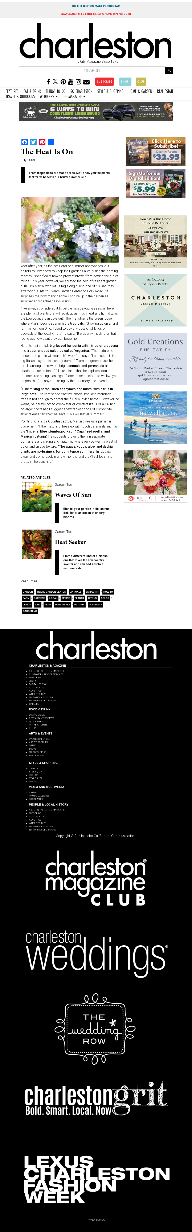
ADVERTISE (35, 690)
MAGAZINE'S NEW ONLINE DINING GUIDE (96, 14)
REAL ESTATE (165, 90)
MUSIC (32, 745)
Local (53, 598)
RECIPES (33, 728)
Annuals (76, 592)
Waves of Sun (73, 494)
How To (108, 592)
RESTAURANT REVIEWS (41, 718)
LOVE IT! (33, 781)
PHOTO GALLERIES (39, 795)
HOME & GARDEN (140, 90)
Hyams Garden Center (51, 592)
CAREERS (34, 704)
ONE (37, 604)
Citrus (92, 598)
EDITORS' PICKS (37, 752)
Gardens (39, 598)
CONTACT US (36, 687)
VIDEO (32, 792)
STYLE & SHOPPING (110, 90)
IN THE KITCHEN (38, 724)
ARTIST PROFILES (38, 742)
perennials (62, 604)
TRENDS (33, 768)
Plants (79, 598)
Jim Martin (92, 592)
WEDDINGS (48, 95)
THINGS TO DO (55, 90)
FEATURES (12, 90)
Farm (26, 598)
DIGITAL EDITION (38, 684)
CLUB (141, 81)
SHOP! (125, 81)
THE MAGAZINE (73, 95)
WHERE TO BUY (37, 694)
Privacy (91, 1219)
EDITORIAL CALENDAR (41, 697)
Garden (28, 592)
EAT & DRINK (32, 90)
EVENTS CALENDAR (39, 739)
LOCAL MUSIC (36, 799)
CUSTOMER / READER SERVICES (46, 674)
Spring (66, 598)
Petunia (79, 604)
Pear (48, 604)
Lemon (27, 604)
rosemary (95, 604)
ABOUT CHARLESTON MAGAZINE (47, 671)
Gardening (30, 611)
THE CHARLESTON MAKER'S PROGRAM (96, 6)
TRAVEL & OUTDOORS (20, 95)
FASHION (33, 775)
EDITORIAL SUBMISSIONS (42, 700)
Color (105, 598)
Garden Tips (64, 485)
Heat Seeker (70, 542)
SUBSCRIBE (104, 81)
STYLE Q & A (35, 771)
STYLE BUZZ (35, 778)
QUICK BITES (36, 721)
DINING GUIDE (37, 715)
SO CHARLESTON (81, 90)
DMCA (101, 1219)
